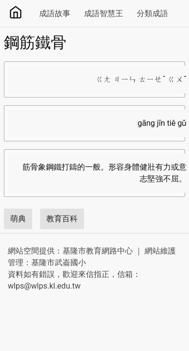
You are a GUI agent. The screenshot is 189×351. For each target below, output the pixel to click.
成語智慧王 (103, 13)
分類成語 (152, 13)
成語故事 (54, 13)
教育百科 (62, 218)
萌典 (18, 218)
